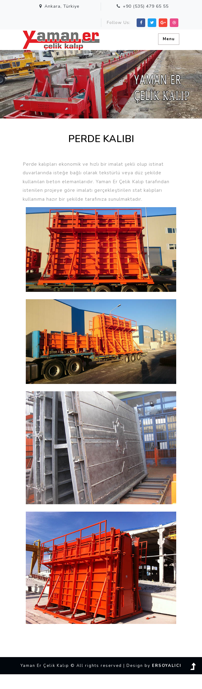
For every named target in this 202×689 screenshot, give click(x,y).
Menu (169, 39)
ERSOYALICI (166, 665)
